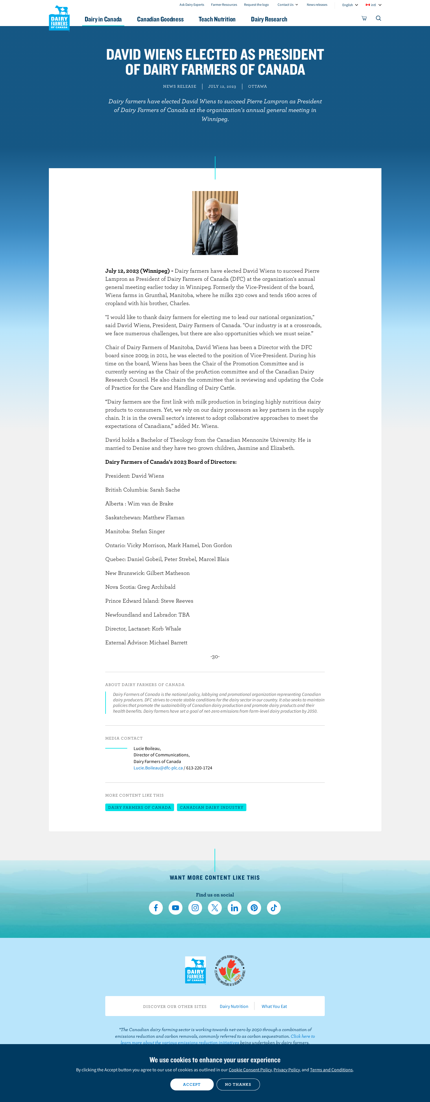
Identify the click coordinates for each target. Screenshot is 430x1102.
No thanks (238, 1084)
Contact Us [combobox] (286, 4)
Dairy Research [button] (269, 19)
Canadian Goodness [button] (160, 19)
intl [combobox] (373, 5)
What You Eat (274, 1006)
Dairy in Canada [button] (103, 19)
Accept (192, 1084)
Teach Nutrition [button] (217, 19)
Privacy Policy (287, 1069)
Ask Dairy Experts (192, 4)
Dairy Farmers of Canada (59, 17)
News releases (317, 4)
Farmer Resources (224, 4)
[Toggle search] (379, 19)
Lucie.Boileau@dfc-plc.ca (158, 768)
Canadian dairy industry (211, 807)
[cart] (364, 19)
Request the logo (256, 4)
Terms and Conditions (331, 1069)
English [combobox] (347, 5)
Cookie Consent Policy (250, 1069)
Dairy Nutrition (234, 1006)
